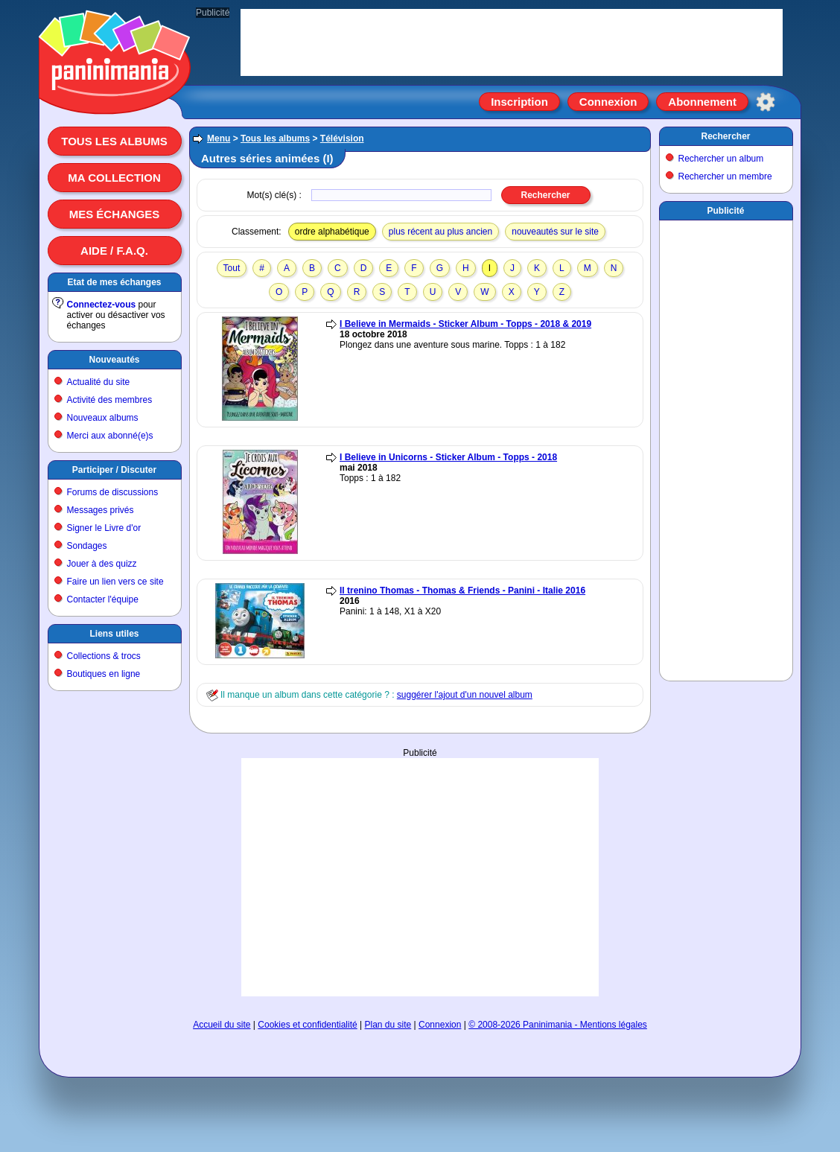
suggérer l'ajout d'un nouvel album (464, 695)
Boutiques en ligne (104, 674)
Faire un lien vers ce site (115, 581)
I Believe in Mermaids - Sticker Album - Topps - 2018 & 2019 (465, 324)
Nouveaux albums (103, 418)
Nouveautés (114, 359)
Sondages (87, 546)
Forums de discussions (113, 492)
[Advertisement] (420, 877)
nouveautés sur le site (555, 231)
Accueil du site (221, 1024)
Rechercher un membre (725, 176)
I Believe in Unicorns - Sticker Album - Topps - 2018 (448, 457)
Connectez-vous (101, 304)
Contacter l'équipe (103, 599)
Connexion (608, 101)
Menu (218, 138)
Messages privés (100, 510)
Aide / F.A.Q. (114, 250)
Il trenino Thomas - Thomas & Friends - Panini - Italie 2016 (462, 590)
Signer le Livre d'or (104, 528)
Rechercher (725, 136)
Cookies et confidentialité (307, 1024)
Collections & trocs (104, 656)
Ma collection (114, 177)
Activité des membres (110, 400)
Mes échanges (114, 214)
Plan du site (388, 1024)
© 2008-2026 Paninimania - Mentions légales (557, 1024)
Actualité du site (98, 382)
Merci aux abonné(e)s (110, 435)
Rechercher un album (721, 158)
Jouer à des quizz (102, 564)
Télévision (342, 138)
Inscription (519, 101)
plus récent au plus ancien (440, 231)
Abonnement (702, 101)
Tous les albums (114, 141)
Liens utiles (114, 633)
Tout (232, 268)
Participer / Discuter (114, 470)
